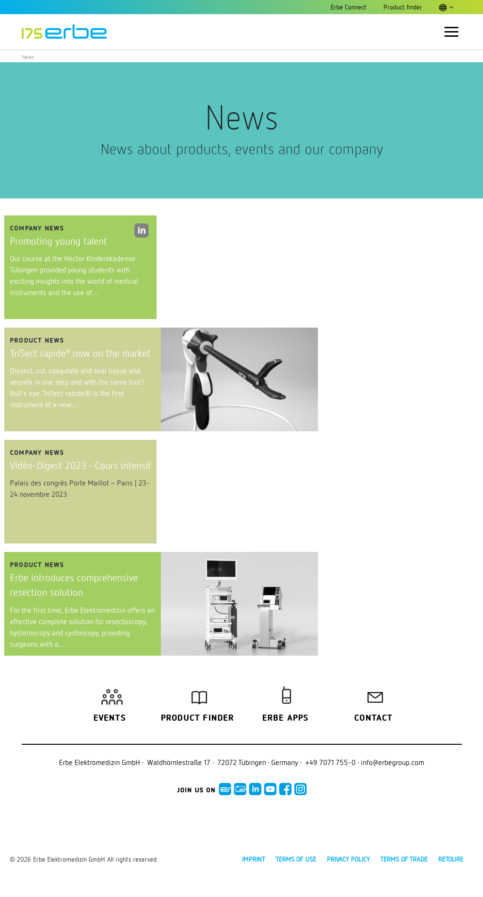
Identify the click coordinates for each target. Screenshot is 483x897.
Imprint (253, 859)
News (28, 56)
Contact (373, 718)
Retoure (450, 859)
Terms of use (295, 859)
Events (109, 718)
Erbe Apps (285, 718)
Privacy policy (348, 859)
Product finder (197, 718)
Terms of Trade (403, 859)
